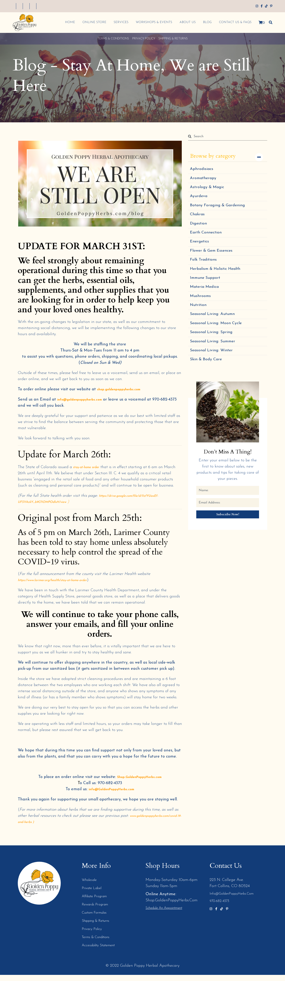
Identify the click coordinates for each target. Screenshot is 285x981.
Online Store (92, 22)
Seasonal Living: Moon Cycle (219, 357)
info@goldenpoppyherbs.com (84, 399)
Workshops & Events (152, 22)
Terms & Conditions (113, 38)
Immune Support (207, 302)
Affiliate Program (97, 902)
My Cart (63, 6)
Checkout (81, 6)
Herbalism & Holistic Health (219, 291)
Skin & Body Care (208, 402)
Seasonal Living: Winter (214, 390)
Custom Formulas (97, 919)
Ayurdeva (199, 203)
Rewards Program (97, 910)
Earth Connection (208, 247)
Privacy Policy (143, 38)
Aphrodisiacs (203, 170)
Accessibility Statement (102, 951)
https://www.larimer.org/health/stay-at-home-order (61, 586)
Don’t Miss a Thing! (228, 494)
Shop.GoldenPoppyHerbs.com (139, 783)
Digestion (200, 236)
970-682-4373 (220, 907)
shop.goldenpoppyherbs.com (123, 389)
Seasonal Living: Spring (214, 368)
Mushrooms (201, 324)
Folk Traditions (205, 280)
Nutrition (199, 335)
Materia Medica (206, 313)
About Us (186, 22)
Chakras (198, 225)
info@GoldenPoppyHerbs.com (111, 795)
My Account (21, 6)
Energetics (201, 258)
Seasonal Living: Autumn (215, 346)
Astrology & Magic (209, 192)
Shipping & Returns (173, 38)
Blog (205, 22)
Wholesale (91, 886)
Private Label (93, 894)
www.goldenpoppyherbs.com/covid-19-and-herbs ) (60, 828)
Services (119, 22)
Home (68, 22)
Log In (98, 6)
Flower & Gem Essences (214, 269)
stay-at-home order (90, 467)
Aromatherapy (205, 181)
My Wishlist (43, 6)
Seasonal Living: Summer (216, 379)
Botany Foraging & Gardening (221, 214)
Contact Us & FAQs (233, 22)
